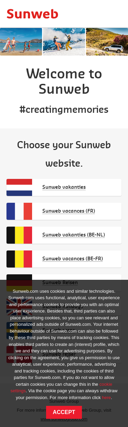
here (106, 397)
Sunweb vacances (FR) (68, 211)
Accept (64, 412)
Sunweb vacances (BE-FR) (72, 258)
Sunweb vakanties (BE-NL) (73, 235)
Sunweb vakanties (64, 187)
